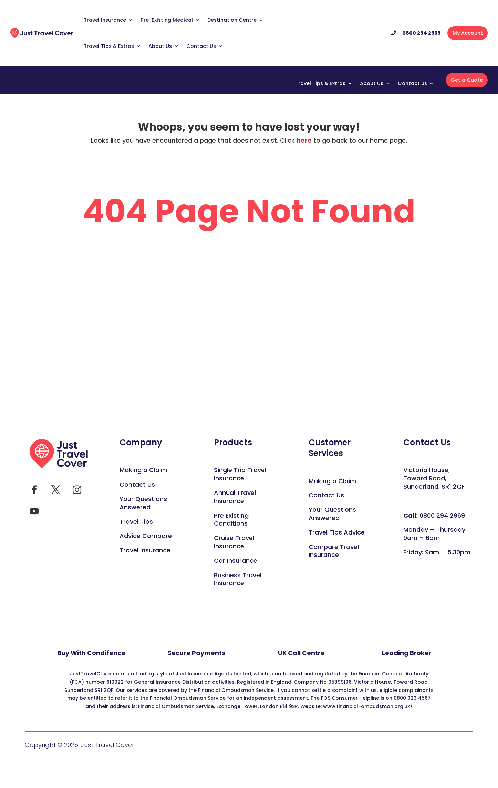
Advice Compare (146, 535)
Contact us (412, 84)
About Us (160, 46)
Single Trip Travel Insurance (240, 474)
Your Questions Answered (332, 513)
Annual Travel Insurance (235, 496)
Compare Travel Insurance (334, 550)
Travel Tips (136, 521)
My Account (468, 33)
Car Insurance (235, 560)
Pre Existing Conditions (231, 519)
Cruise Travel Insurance (234, 541)
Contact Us (201, 46)
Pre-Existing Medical (167, 20)
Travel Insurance (105, 20)
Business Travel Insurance (237, 579)
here (304, 140)
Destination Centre (232, 20)
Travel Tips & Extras (109, 46)
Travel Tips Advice (337, 532)
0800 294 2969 (421, 33)
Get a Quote (467, 79)
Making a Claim (143, 470)
